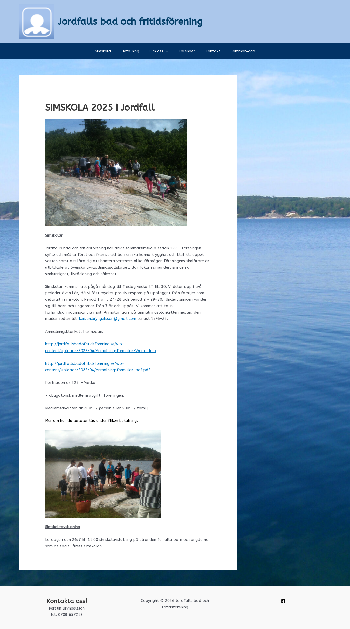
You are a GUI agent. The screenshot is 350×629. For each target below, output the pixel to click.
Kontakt (209, 51)
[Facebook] (283, 600)
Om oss (160, 51)
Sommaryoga (236, 51)
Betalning (134, 51)
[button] (166, 51)
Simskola (109, 51)
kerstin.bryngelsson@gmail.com (108, 318)
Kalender (185, 51)
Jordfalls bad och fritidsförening (130, 21)
